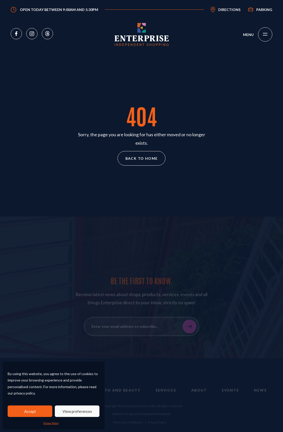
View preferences (77, 411)
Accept (30, 411)
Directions (229, 9)
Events (230, 394)
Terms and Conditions (128, 426)
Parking (264, 9)
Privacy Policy (51, 423)
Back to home (141, 158)
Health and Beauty (117, 394)
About (199, 394)
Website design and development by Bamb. (141, 418)
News (260, 394)
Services (166, 394)
